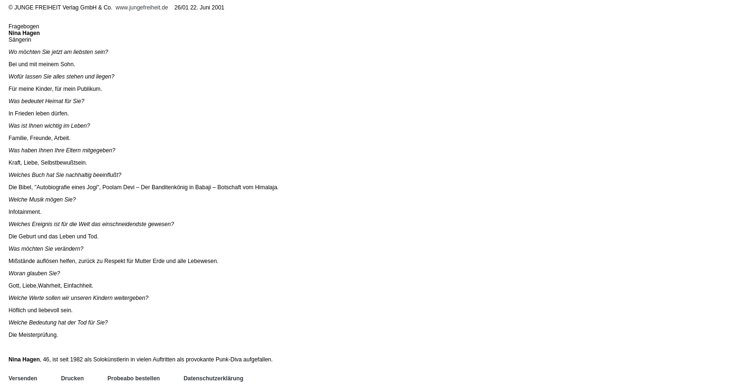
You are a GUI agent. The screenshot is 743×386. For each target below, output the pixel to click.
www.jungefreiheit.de (142, 7)
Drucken (72, 378)
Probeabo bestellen (134, 378)
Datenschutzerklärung (213, 378)
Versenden (23, 378)
